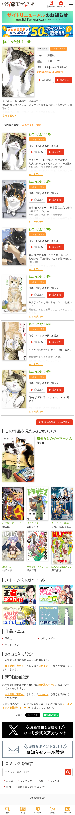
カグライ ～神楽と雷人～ (62, 523)
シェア (19, 714)
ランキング (26, 781)
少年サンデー (54, 61)
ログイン (61, 4)
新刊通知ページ (46, 684)
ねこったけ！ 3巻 (40, 229)
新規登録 (51, 4)
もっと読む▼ (9, 115)
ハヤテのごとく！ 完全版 (37, 566)
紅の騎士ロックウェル (13, 523)
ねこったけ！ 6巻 (40, 371)
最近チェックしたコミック (32, 786)
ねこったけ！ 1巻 (40, 134)
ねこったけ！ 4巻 (40, 276)
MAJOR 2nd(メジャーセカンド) (62, 566)
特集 (41, 781)
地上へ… (6, 566)
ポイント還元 (59, 48)
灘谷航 (51, 55)
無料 (8, 786)
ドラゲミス (33, 523)
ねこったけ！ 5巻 (40, 324)
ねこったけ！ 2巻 (40, 181)
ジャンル (55, 781)
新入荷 (9, 781)
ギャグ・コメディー (15, 645)
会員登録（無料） (14, 665)
